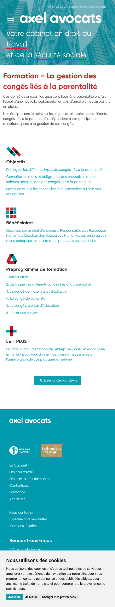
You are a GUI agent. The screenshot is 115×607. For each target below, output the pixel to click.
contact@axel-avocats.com (87, 6)
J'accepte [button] (14, 597)
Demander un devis (57, 380)
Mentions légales (23, 526)
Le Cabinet (18, 465)
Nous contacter (21, 513)
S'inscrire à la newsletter (28, 519)
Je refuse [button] (31, 597)
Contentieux (19, 486)
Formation (17, 492)
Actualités (17, 499)
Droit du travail (21, 472)
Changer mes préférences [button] (59, 597)
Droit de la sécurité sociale (30, 479)
